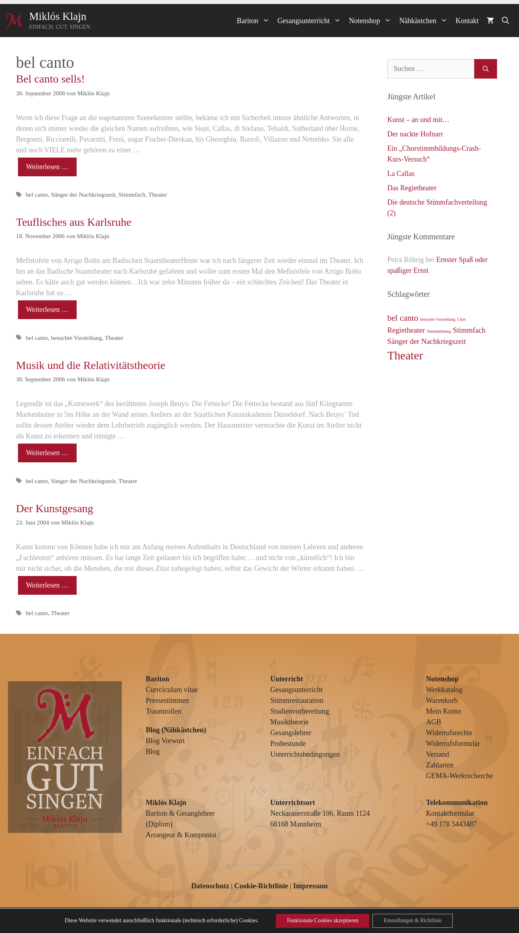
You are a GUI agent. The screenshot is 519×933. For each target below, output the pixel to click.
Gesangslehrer (290, 733)
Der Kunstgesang (54, 508)
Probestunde (288, 744)
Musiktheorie (289, 722)
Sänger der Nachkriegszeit (83, 194)
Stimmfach (132, 194)
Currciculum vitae (172, 690)
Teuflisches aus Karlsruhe (73, 222)
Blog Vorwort (165, 741)
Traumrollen (163, 711)
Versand (437, 754)
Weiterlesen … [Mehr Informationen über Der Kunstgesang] (47, 585)
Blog (153, 751)
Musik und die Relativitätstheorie (90, 365)
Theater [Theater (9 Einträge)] (405, 355)
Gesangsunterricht (311, 21)
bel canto (37, 194)
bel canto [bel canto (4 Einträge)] (402, 318)
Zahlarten (440, 765)
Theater (158, 194)
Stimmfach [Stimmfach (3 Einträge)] (469, 330)
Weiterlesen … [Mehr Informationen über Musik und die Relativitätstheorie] (47, 453)
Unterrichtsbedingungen (305, 754)
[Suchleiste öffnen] (505, 21)
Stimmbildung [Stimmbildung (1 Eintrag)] (439, 331)
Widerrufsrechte (449, 733)
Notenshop (372, 21)
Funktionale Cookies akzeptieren (320, 920)
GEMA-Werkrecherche (459, 776)
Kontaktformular (450, 813)
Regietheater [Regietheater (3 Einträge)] (406, 330)
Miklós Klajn (57, 16)
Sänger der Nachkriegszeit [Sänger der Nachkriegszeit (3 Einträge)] (426, 341)
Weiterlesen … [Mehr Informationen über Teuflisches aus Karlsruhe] (47, 310)
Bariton (255, 21)
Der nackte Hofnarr (415, 134)
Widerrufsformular (453, 744)
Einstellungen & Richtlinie (415, 920)
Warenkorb (442, 700)
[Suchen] (485, 69)
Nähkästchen (425, 21)
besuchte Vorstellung (76, 337)
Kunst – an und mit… (418, 120)
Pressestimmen (167, 700)
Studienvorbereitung (299, 711)
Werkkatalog (444, 690)
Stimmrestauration (296, 700)
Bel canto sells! (50, 79)
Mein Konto (443, 711)
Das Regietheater (411, 188)
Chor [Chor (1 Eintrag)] (461, 319)
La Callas (400, 174)
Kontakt (467, 21)
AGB (433, 722)
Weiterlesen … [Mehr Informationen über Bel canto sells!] (47, 167)
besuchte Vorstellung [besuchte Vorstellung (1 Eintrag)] (438, 319)
